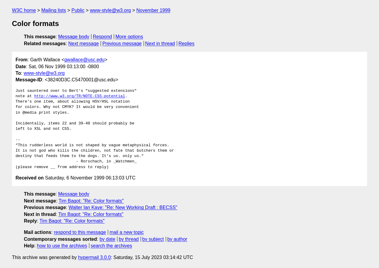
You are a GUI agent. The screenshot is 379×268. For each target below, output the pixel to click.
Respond (102, 36)
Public (78, 10)
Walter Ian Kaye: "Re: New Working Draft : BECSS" (122, 207)
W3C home (24, 10)
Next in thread (160, 43)
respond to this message (80, 232)
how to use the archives (62, 245)
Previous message (122, 43)
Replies (186, 43)
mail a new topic (127, 232)
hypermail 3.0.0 (94, 257)
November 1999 (153, 10)
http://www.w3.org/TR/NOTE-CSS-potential (79, 96)
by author (177, 239)
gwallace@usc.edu (84, 59)
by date (107, 239)
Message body (73, 36)
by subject (153, 239)
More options (129, 36)
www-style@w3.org (110, 10)
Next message (83, 43)
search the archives (111, 245)
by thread (129, 239)
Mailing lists (53, 10)
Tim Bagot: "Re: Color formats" (91, 200)
